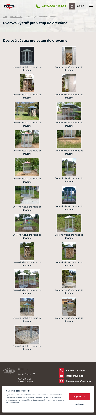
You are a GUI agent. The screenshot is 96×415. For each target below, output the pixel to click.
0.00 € (80, 6)
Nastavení (79, 404)
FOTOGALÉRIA (16, 17)
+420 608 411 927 (53, 6)
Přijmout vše (79, 396)
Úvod (5, 17)
